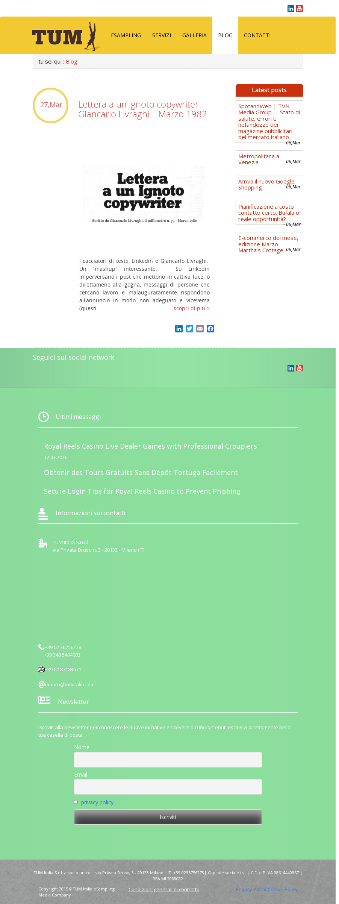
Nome (81, 747)
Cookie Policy (283, 889)
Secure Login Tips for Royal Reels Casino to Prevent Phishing (142, 491)
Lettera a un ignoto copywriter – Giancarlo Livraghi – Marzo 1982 (142, 109)
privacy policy (97, 802)
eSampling (126, 35)
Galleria (194, 35)
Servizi (161, 35)
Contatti (257, 35)
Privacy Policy (251, 889)
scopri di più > (192, 308)
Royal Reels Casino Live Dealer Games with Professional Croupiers (150, 445)
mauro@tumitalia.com (70, 684)
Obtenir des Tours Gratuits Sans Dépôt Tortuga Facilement (141, 472)
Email (80, 774)
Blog (225, 35)
